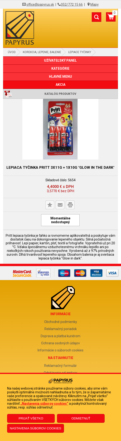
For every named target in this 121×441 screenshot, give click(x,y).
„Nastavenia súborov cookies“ (44, 403)
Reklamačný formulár (60, 366)
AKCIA (60, 84)
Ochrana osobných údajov (60, 343)
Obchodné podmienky (60, 322)
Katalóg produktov (60, 93)
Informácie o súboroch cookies (60, 350)
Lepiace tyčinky (79, 52)
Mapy (94, 4)
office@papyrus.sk (40, 4)
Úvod (12, 52)
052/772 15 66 (72, 4)
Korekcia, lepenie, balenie (42, 52)
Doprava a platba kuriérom (60, 336)
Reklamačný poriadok (60, 329)
